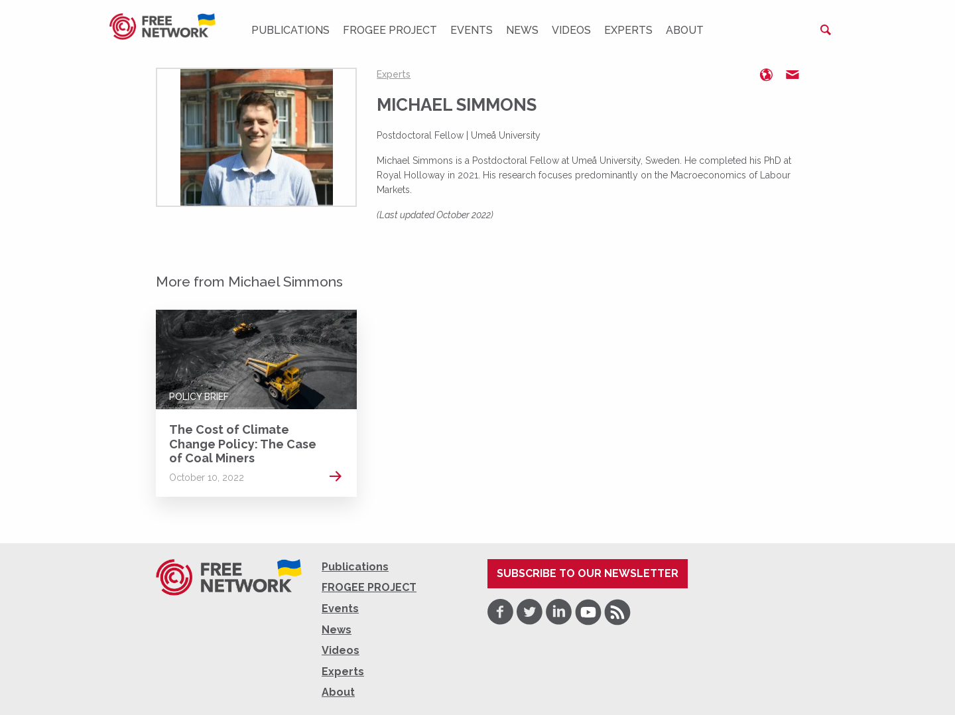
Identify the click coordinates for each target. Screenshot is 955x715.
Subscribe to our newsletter (587, 573)
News (522, 30)
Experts (628, 30)
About (685, 30)
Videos (571, 30)
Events (471, 30)
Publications (290, 30)
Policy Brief (199, 396)
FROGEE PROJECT (390, 30)
